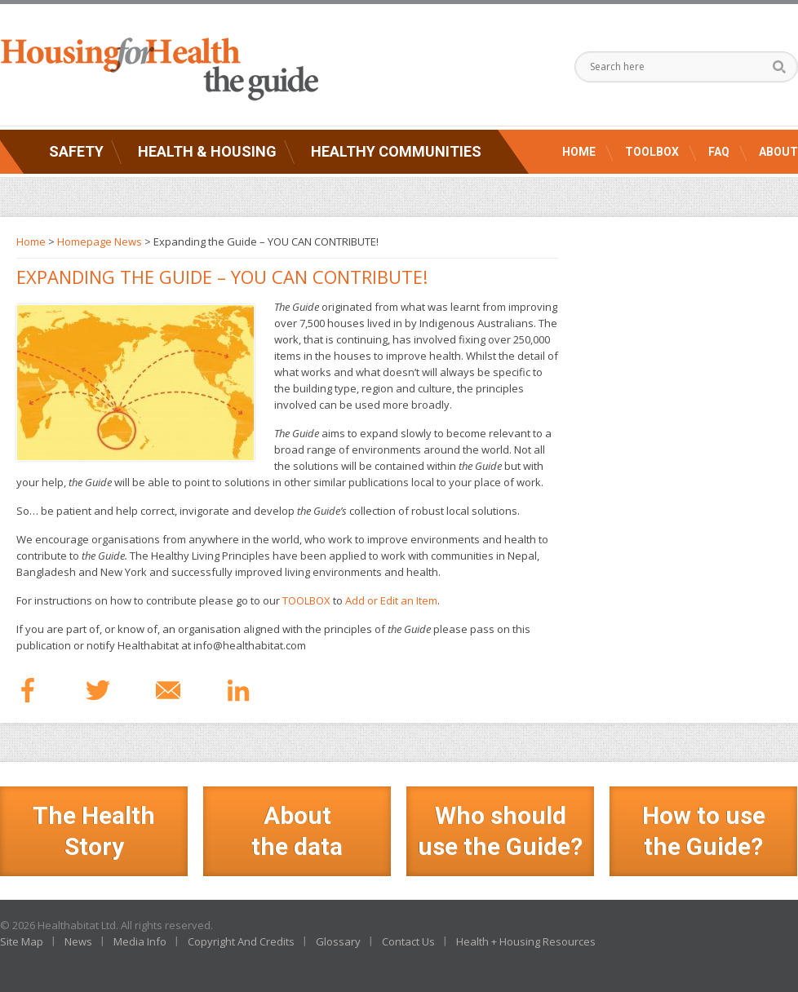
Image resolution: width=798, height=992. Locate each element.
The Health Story (94, 831)
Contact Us (408, 941)
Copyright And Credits (241, 941)
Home (579, 151)
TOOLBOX (306, 600)
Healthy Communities (396, 151)
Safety (76, 151)
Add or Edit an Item (391, 600)
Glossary (338, 941)
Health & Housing (207, 151)
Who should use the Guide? (500, 831)
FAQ (718, 151)
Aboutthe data (297, 831)
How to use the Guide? (703, 831)
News (78, 941)
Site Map (21, 941)
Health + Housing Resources (526, 941)
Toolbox (652, 151)
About (778, 151)
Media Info (139, 941)
